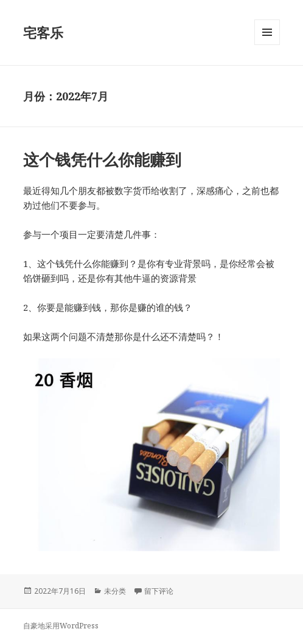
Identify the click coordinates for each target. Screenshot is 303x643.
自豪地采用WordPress (61, 625)
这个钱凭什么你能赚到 (102, 159)
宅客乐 (43, 32)
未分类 (115, 591)
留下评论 (158, 591)
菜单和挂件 (267, 44)
